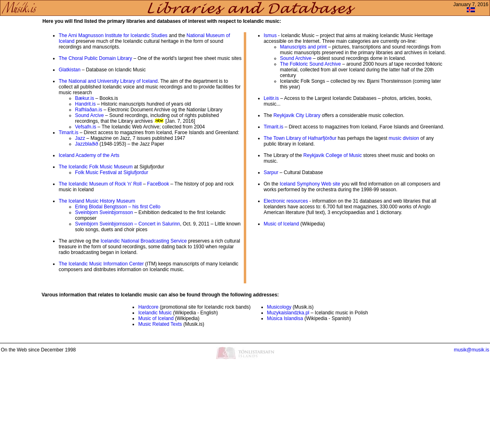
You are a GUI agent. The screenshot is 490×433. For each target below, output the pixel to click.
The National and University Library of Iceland (108, 81)
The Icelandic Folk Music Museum (95, 167)
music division (403, 138)
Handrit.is (85, 104)
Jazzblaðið (86, 144)
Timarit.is (68, 132)
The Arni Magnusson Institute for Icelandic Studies (113, 35)
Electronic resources (286, 201)
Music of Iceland (281, 224)
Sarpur (271, 172)
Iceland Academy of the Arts (89, 155)
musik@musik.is (471, 350)
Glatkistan (69, 70)
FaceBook (158, 184)
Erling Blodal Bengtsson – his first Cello (117, 207)
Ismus (270, 35)
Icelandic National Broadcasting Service (144, 241)
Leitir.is (271, 98)
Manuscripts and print (303, 47)
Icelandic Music (155, 313)
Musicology (279, 307)
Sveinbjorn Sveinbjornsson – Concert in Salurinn (127, 224)
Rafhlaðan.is (88, 110)
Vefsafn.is (85, 127)
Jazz (80, 138)
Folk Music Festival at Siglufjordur (111, 172)
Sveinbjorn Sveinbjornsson (104, 212)
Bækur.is (84, 98)
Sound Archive (295, 58)
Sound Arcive (89, 115)
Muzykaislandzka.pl (288, 313)
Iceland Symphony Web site (310, 184)
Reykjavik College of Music (332, 155)
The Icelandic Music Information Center (101, 264)
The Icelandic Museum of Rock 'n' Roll (101, 184)
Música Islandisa (285, 318)
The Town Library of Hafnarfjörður (300, 138)
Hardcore (148, 307)
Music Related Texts (160, 324)
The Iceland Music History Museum (97, 201)
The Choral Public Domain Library (95, 58)
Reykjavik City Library (297, 115)
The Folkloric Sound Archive (310, 64)
